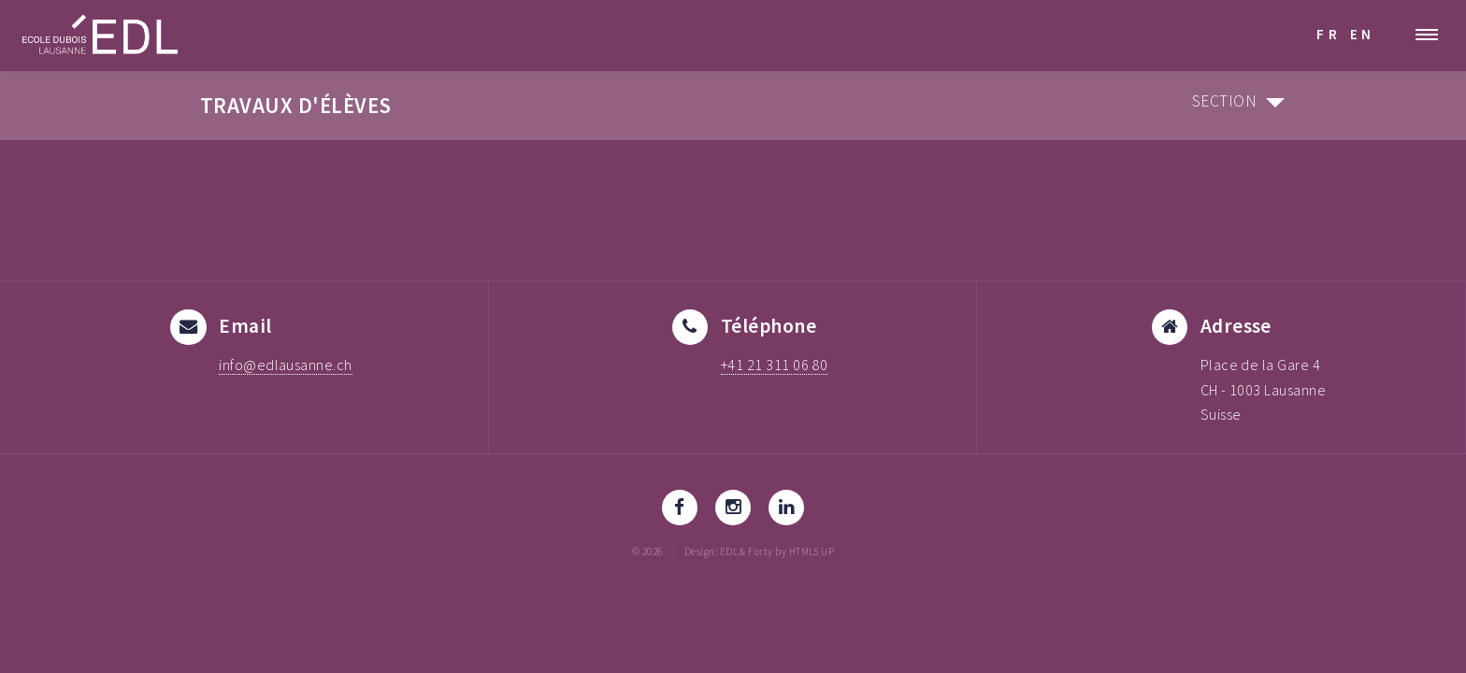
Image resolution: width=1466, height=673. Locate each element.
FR (1328, 34)
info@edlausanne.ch (285, 364)
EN (1362, 34)
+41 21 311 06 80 (774, 364)
